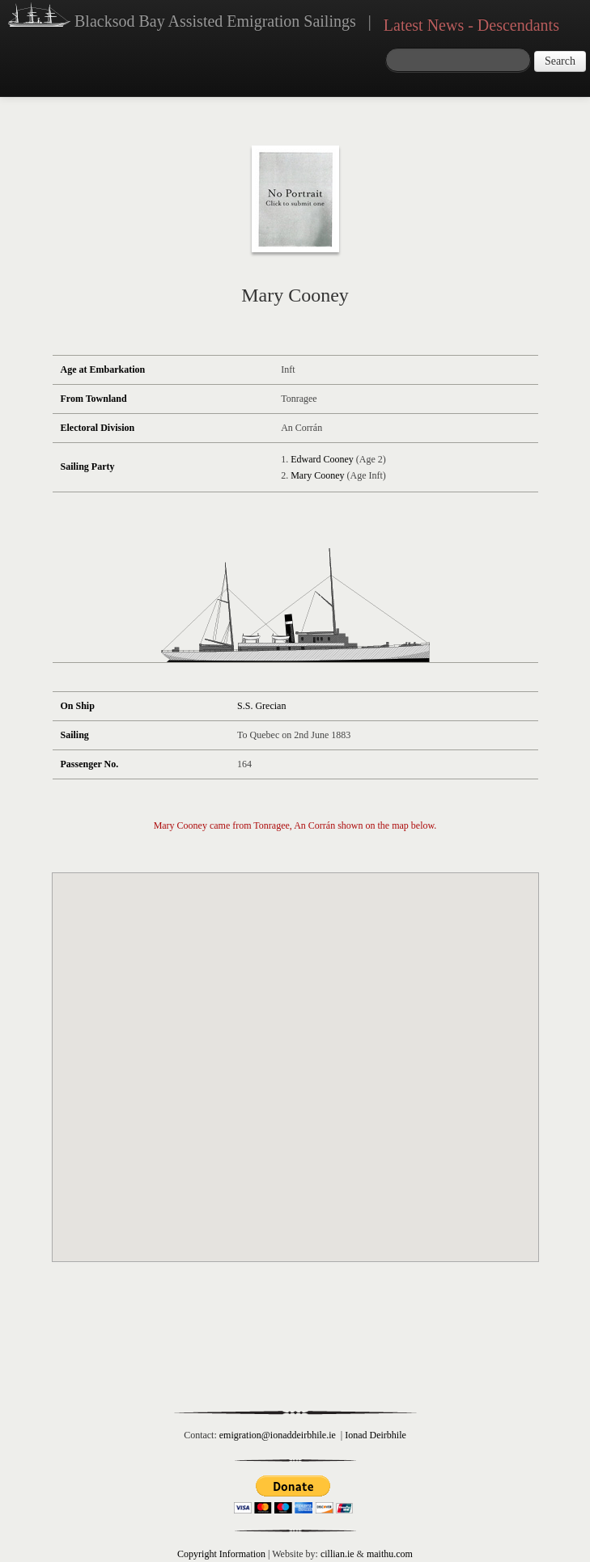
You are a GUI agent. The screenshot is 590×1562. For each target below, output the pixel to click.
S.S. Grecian (261, 705)
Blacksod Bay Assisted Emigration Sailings (182, 17)
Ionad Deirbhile (375, 1435)
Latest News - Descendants (471, 25)
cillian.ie (337, 1554)
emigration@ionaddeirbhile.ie (277, 1435)
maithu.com (390, 1554)
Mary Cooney (317, 475)
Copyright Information (221, 1554)
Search (560, 61)
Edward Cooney (322, 459)
